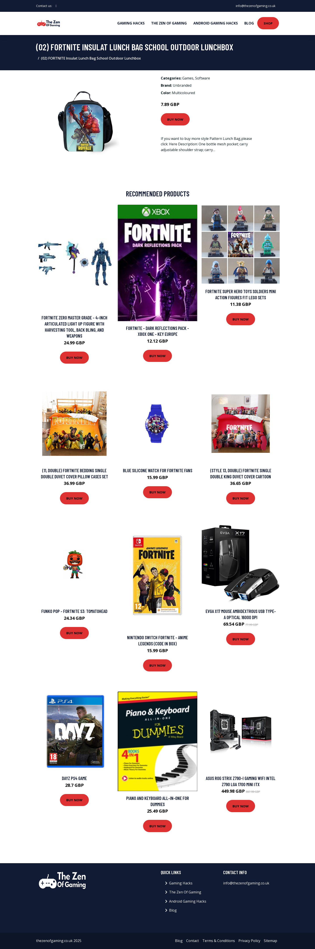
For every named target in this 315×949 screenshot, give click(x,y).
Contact (192, 940)
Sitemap (270, 940)
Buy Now (175, 119)
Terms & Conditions (218, 940)
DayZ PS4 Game (74, 778)
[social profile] (56, 6)
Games (187, 78)
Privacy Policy (249, 940)
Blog (249, 23)
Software (202, 78)
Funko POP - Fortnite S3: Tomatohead (74, 611)
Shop (268, 23)
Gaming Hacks (131, 23)
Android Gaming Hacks (215, 23)
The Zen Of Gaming (169, 23)
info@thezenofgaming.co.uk (255, 6)
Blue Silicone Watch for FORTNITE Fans (157, 470)
